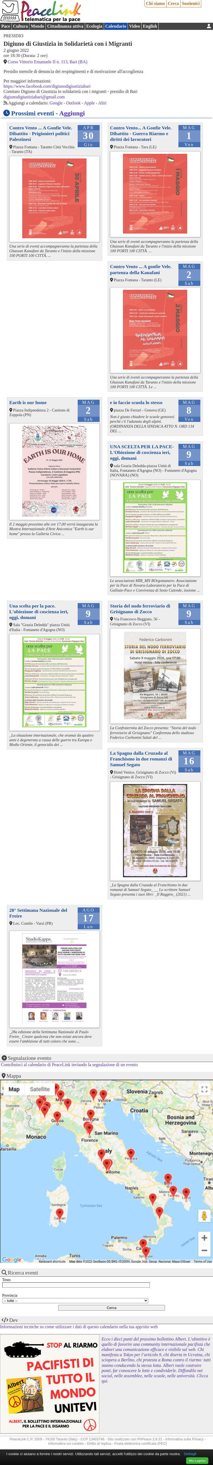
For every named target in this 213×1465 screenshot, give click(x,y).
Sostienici (191, 3)
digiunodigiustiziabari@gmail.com (34, 97)
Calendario (115, 26)
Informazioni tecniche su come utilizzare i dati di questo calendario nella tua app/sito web (79, 1326)
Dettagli (190, 1454)
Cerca (173, 3)
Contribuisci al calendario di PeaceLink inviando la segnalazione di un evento (69, 1064)
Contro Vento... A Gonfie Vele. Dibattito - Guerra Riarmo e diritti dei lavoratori (141, 133)
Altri (102, 103)
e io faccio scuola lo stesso (136, 402)
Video (134, 26)
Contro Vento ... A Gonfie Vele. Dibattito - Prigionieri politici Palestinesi (40, 133)
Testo (6, 1279)
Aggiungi (72, 113)
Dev (13, 1320)
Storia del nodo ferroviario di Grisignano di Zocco (140, 608)
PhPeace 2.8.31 (149, 1439)
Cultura (20, 26)
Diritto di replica (99, 1443)
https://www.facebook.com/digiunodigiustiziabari (47, 86)
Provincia (9, 1295)
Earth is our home (28, 402)
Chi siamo (155, 3)
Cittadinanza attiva (65, 26)
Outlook (73, 103)
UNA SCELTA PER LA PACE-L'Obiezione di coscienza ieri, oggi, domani (142, 452)
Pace (5, 26)
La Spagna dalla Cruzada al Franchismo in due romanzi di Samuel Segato (141, 758)
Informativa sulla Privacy (184, 1439)
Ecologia (94, 26)
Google (56, 103)
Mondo (37, 26)
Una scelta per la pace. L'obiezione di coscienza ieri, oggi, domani (38, 611)
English (150, 26)
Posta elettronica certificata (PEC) (140, 1443)
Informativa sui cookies (66, 1443)
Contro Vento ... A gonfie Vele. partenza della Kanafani (141, 269)
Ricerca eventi (23, 1273)
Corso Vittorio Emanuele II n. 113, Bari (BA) (47, 61)
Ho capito (197, 1460)
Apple (89, 103)
